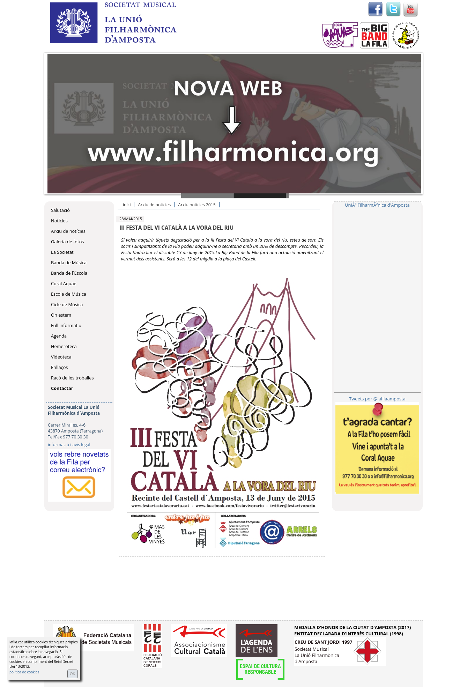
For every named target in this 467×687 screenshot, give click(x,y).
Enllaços (59, 367)
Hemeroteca (64, 346)
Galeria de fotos (67, 241)
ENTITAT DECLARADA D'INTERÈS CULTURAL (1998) (348, 633)
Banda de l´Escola (69, 273)
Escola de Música (68, 294)
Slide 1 (208, 195)
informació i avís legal (69, 445)
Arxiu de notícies (68, 231)
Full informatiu (66, 325)
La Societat (62, 252)
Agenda (59, 336)
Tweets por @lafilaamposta (377, 399)
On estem (61, 315)
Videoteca (61, 357)
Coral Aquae (63, 283)
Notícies (59, 220)
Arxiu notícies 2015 (196, 204)
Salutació (60, 210)
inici (127, 204)
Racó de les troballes (72, 378)
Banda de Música (69, 262)
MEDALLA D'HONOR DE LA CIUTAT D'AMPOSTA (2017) (352, 627)
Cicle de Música (67, 304)
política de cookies (24, 672)
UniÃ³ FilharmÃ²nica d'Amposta (377, 205)
